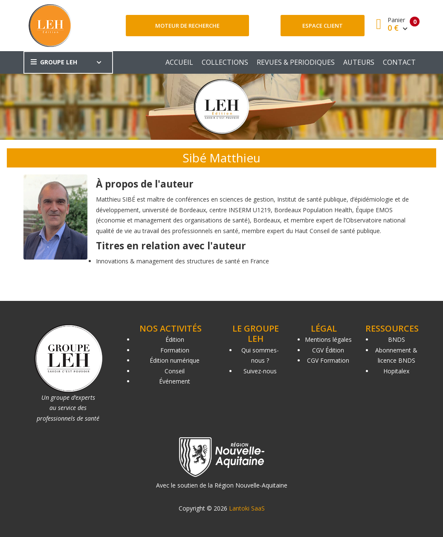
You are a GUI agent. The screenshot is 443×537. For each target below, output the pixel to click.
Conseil (175, 371)
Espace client (322, 25)
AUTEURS (358, 62)
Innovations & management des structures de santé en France (182, 261)
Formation (174, 350)
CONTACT (399, 62)
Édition (174, 339)
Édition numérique (175, 360)
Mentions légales (328, 339)
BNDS (396, 339)
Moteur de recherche (187, 25)
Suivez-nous (260, 371)
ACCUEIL (179, 62)
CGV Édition (328, 350)
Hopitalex (396, 371)
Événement (174, 381)
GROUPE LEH (54, 62)
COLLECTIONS (225, 62)
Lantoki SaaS (247, 508)
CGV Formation (328, 360)
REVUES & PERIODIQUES (296, 62)
